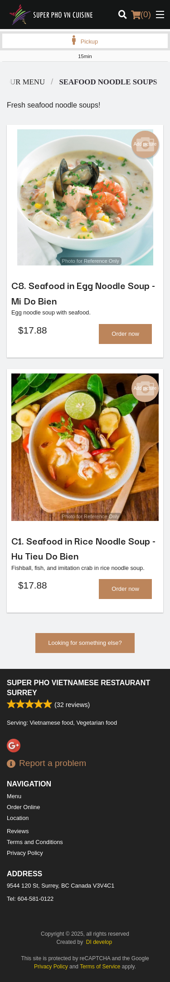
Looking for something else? (85, 642)
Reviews (18, 831)
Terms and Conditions (35, 842)
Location (18, 818)
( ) (141, 14)
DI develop (99, 942)
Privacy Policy (25, 852)
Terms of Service (100, 966)
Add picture (145, 144)
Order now (125, 333)
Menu (14, 796)
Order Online (23, 807)
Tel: (30, 898)
